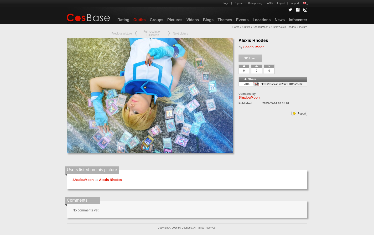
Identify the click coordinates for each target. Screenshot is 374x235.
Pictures (174, 20)
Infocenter (298, 20)
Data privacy (255, 3)
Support (294, 3)
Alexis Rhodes (253, 40)
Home (235, 26)
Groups (156, 20)
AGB (270, 3)
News (280, 20)
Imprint (281, 3)
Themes (225, 20)
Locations (262, 20)
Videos (193, 20)
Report (299, 113)
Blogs (208, 20)
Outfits (139, 20)
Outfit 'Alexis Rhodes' (283, 26)
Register (239, 3)
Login (226, 3)
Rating (123, 20)
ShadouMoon (260, 26)
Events (242, 20)
